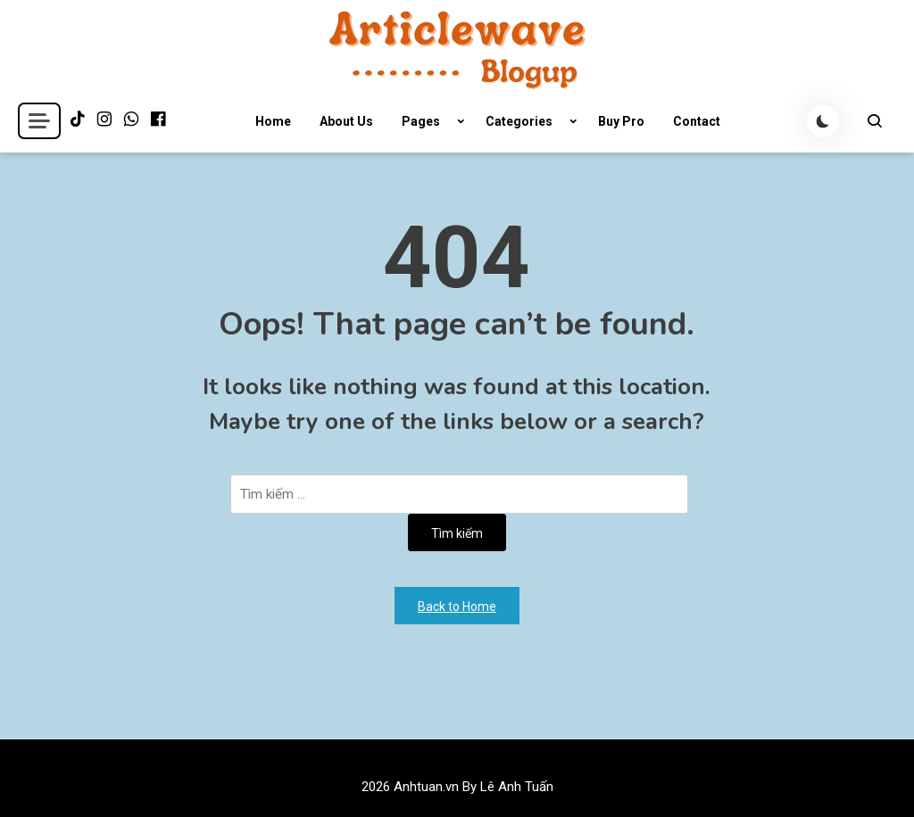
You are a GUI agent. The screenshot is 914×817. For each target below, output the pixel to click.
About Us (346, 121)
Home (273, 121)
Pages (421, 121)
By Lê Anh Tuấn (507, 787)
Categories (519, 121)
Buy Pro (621, 121)
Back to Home (457, 606)
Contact (696, 121)
